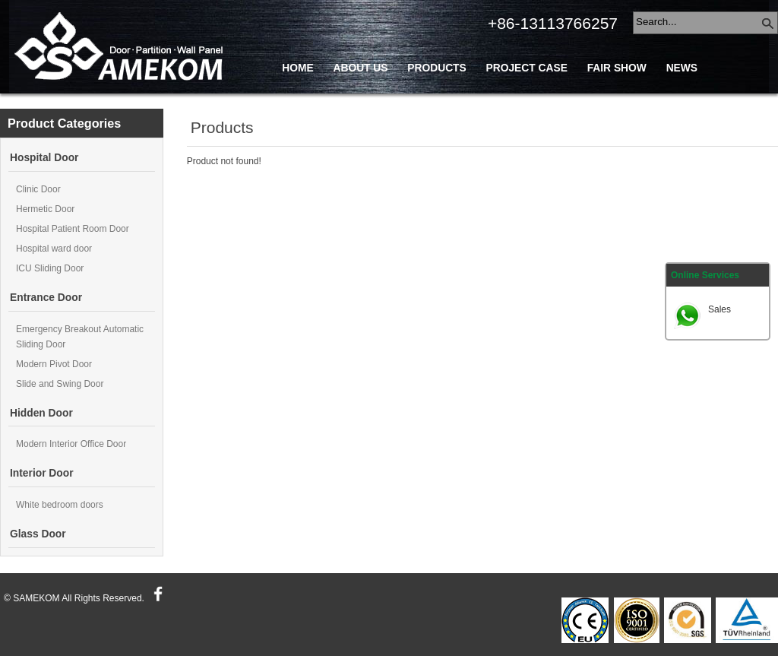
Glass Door (38, 534)
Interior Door (42, 473)
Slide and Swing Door (59, 384)
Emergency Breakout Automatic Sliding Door (80, 337)
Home (297, 68)
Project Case (527, 68)
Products (436, 68)
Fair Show (617, 68)
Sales (719, 309)
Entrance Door (46, 297)
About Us (360, 68)
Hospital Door (44, 157)
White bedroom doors (59, 504)
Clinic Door (38, 189)
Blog (385, 102)
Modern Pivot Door (54, 364)
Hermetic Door (45, 209)
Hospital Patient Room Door (72, 228)
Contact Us (315, 102)
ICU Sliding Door (50, 268)
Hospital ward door (54, 248)
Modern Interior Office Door (71, 444)
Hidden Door (41, 413)
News (681, 68)
